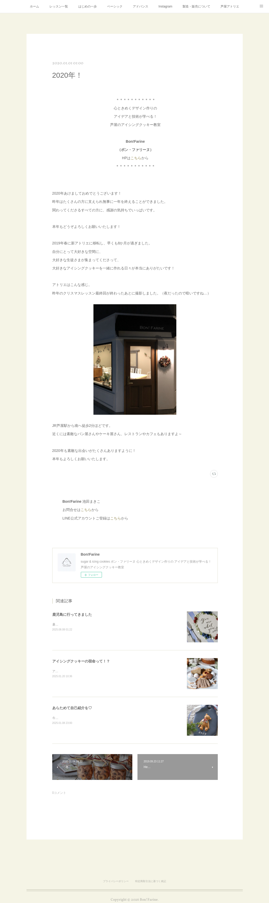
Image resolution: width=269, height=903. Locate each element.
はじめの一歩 (87, 6)
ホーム (34, 6)
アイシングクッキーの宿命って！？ (81, 661)
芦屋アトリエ (230, 6)
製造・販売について (196, 6)
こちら (136, 158)
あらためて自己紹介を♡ (72, 708)
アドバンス (140, 6)
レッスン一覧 (58, 6)
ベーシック (115, 6)
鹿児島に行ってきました (72, 614)
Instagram (165, 6)
